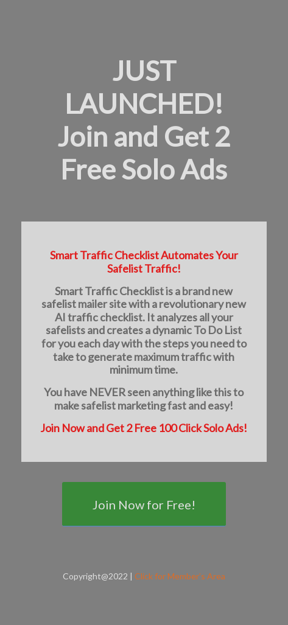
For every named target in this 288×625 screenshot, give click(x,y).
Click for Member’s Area (180, 576)
